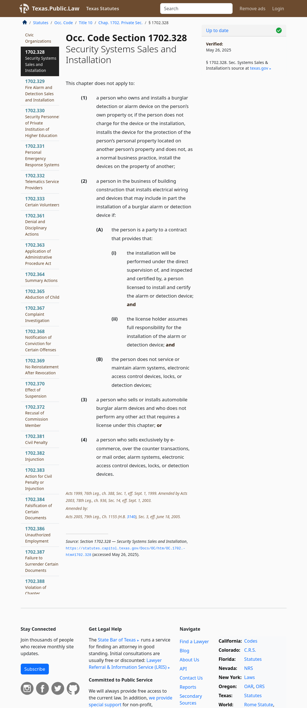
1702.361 (36, 225)
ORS (260, 686)
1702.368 (40, 340)
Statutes (41, 22)
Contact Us (190, 678)
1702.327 (38, 32)
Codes (250, 641)
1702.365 (42, 294)
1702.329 (39, 90)
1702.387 (42, 561)
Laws (249, 677)
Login (278, 8)
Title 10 (86, 22)
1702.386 (38, 535)
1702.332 (42, 182)
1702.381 (36, 439)
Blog (184, 650)
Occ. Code (63, 22)
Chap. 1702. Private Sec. (121, 22)
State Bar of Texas (117, 640)
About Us (189, 660)
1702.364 (41, 277)
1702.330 (42, 122)
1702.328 (41, 61)
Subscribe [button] (34, 669)
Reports (187, 687)
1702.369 (42, 367)
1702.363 (38, 254)
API (183, 669)
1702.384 (38, 508)
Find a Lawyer (194, 641)
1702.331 (42, 155)
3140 (131, 516)
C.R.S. (250, 650)
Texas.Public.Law (56, 8)
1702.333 (42, 201)
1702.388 (35, 587)
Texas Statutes (102, 8)
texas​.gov (259, 68)
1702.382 (35, 456)
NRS (248, 668)
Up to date (217, 30)
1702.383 (38, 479)
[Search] (196, 8)
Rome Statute (258, 704)
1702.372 (36, 416)
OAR (248, 686)
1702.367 (37, 314)
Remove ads (252, 8)
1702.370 (36, 390)
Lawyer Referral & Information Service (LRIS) (128, 663)
